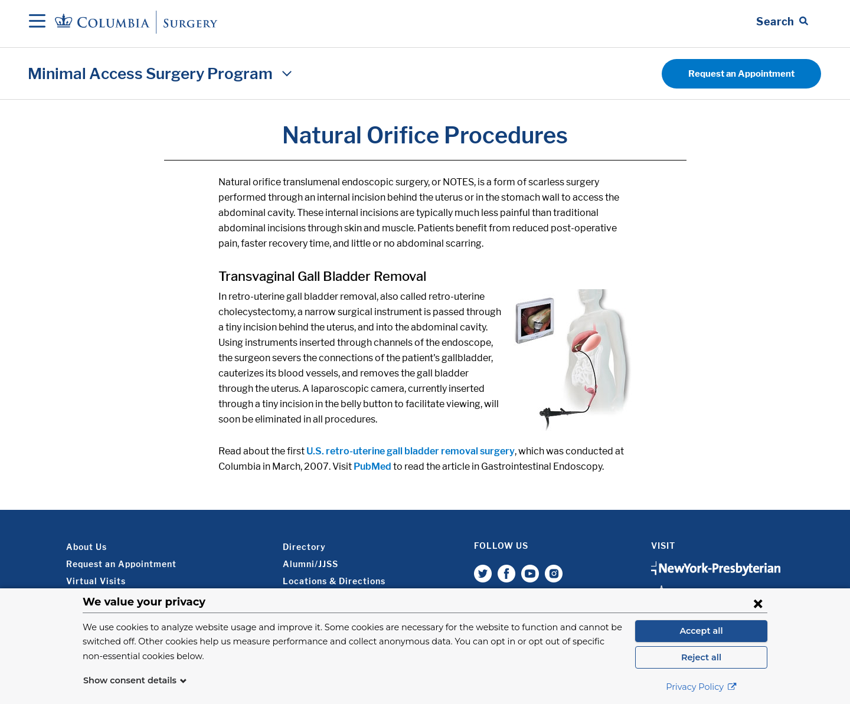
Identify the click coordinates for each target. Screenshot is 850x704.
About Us (86, 547)
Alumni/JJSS (310, 564)
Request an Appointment (741, 73)
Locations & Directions (334, 581)
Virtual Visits (96, 581)
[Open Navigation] (37, 21)
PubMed (372, 466)
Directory (304, 547)
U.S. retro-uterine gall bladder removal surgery (410, 451)
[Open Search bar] (782, 22)
